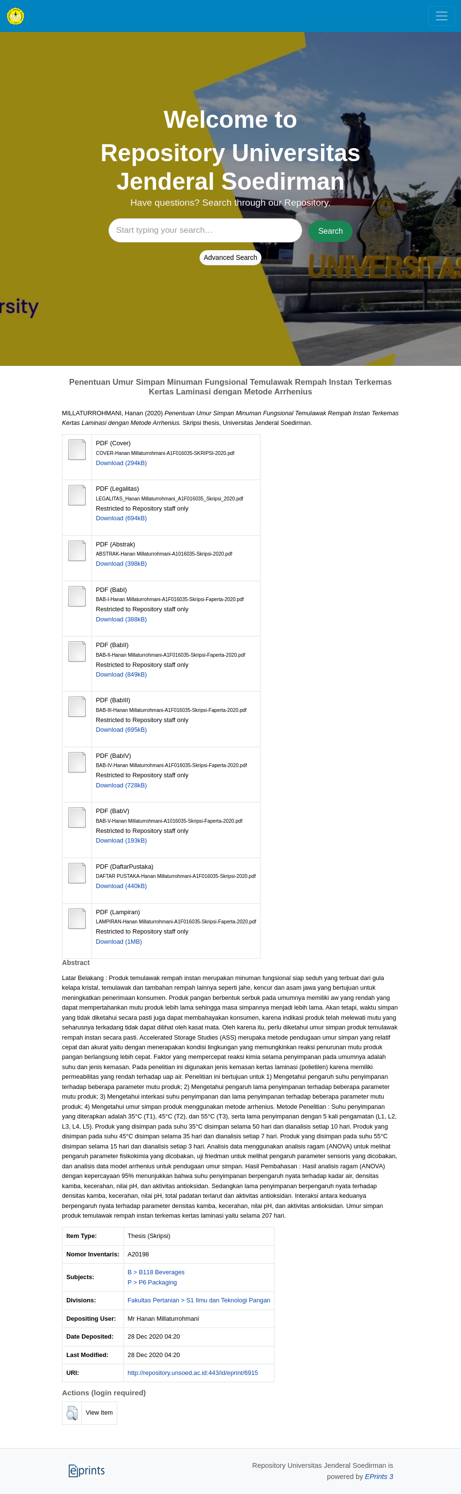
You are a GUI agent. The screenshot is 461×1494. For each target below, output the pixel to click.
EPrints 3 (379, 1476)
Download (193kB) (121, 840)
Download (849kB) (121, 674)
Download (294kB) (121, 463)
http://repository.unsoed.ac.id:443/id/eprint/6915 (193, 1372)
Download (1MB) (119, 941)
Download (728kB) (121, 785)
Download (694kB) (121, 518)
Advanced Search (231, 257)
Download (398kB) (121, 563)
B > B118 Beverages (156, 1272)
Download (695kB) (121, 729)
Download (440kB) (121, 886)
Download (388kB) (121, 619)
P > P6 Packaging (152, 1282)
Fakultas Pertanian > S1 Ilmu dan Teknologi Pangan (199, 1300)
